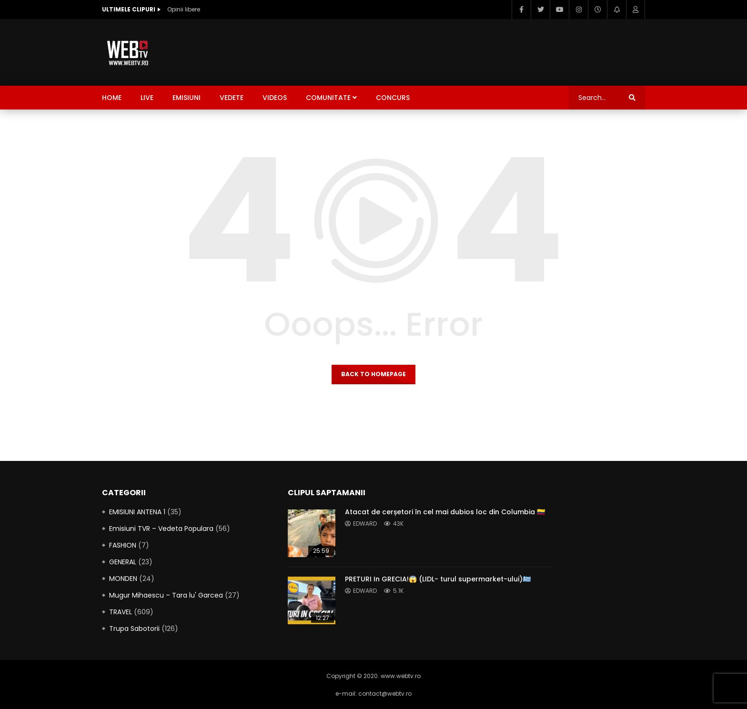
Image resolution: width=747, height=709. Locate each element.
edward (365, 523)
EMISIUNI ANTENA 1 (137, 512)
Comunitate (328, 97)
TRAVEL (120, 612)
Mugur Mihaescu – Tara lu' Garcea (166, 595)
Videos (274, 97)
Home (111, 97)
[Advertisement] (471, 50)
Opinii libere (183, 9)
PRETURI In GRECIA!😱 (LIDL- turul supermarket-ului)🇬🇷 (438, 579)
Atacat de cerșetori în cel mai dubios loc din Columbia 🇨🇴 (445, 512)
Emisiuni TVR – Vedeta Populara (161, 528)
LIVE (147, 97)
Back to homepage (373, 374)
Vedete (231, 97)
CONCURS (393, 97)
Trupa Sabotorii (134, 628)
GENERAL (122, 562)
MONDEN (123, 578)
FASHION (122, 545)
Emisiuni (186, 97)
